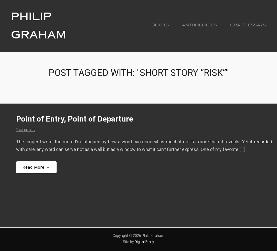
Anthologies (199, 25)
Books (160, 25)
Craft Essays (248, 25)
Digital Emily (144, 241)
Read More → (36, 167)
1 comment (25, 129)
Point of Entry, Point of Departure (74, 118)
